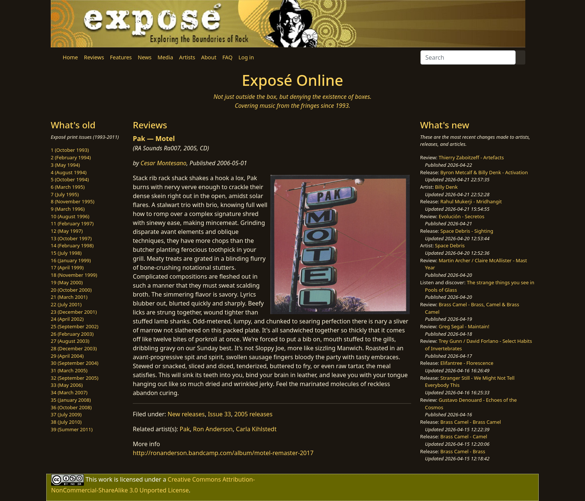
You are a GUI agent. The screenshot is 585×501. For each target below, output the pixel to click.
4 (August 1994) (69, 172)
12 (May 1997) (67, 231)
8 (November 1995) (72, 201)
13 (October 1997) (71, 238)
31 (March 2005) (69, 370)
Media (165, 57)
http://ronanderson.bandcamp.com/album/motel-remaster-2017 (223, 453)
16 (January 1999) (71, 260)
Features (121, 57)
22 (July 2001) (66, 304)
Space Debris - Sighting (466, 231)
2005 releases (253, 414)
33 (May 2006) (67, 385)
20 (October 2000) (71, 289)
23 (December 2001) (74, 312)
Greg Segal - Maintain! (464, 326)
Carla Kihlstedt (256, 429)
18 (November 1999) (74, 275)
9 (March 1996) (68, 209)
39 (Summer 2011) (72, 429)
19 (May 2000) (67, 282)
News (144, 57)
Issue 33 (219, 414)
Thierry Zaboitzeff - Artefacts (471, 157)
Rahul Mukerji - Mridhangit (471, 201)
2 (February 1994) (71, 157)
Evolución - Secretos (461, 216)
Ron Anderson (213, 429)
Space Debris (450, 245)
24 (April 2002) (67, 319)
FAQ (227, 57)
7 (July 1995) (65, 194)
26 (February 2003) (72, 334)
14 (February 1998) (72, 245)
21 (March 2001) (69, 297)
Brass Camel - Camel (463, 436)
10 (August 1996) (70, 216)
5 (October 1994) (70, 179)
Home (70, 57)
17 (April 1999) (67, 267)
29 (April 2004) (67, 356)
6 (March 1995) (68, 187)
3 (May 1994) (65, 165)
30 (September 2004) (74, 363)
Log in (246, 57)
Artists (187, 57)
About (208, 57)
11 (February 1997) (72, 223)
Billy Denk (446, 187)
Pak (185, 429)
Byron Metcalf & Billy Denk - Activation (484, 172)
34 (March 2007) (69, 392)
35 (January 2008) (71, 400)
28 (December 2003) (74, 348)
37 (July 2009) (66, 414)
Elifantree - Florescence (466, 363)
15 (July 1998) (66, 253)
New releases (186, 414)
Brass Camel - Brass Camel (470, 422)
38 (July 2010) (66, 422)
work (105, 479)
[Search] (468, 57)
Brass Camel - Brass (462, 451)
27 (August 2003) (70, 341)
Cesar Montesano (164, 163)
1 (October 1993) (70, 150)
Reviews (94, 57)
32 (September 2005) (74, 378)
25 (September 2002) (74, 326)
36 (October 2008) (71, 407)
